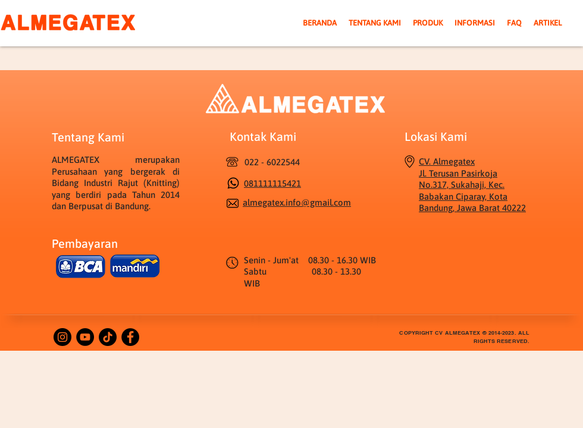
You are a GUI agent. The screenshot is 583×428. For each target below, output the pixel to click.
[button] (428, 22)
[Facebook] (130, 337)
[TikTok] (108, 337)
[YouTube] (85, 337)
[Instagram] (62, 337)
